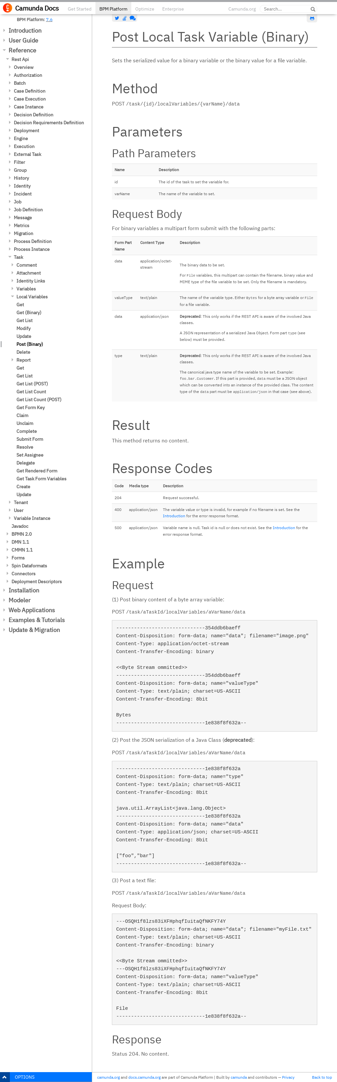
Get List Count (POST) (39, 400)
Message (23, 218)
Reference (22, 50)
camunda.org (108, 1077)
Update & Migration (34, 630)
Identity (22, 186)
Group (20, 170)
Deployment (26, 131)
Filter (19, 162)
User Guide (23, 40)
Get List (24, 320)
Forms (18, 558)
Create (23, 487)
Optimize (144, 9)
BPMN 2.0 (22, 534)
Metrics (21, 225)
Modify (23, 328)
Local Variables (32, 297)
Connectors (24, 574)
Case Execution (30, 99)
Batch (20, 83)
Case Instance (28, 107)
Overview (24, 67)
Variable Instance (32, 518)
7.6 (49, 19)
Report (23, 360)
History (21, 178)
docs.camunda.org (144, 1077)
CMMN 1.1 (22, 550)
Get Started (79, 9)
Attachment (28, 273)
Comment (26, 265)
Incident (23, 194)
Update (23, 336)
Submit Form (29, 439)
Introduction (25, 30)
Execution (24, 146)
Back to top (322, 1077)
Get (20, 305)
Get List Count (31, 392)
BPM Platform (113, 9)
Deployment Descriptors (37, 582)
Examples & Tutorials (37, 620)
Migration (23, 233)
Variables (26, 289)
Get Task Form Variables (41, 479)
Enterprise (173, 9)
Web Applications (32, 610)
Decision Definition (33, 115)
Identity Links (30, 281)
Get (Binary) (28, 313)
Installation (24, 590)
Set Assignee (29, 455)
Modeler (20, 600)
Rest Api (20, 59)
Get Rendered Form (36, 471)
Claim (22, 415)
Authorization (28, 75)
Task (18, 257)
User (18, 510)
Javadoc (20, 526)
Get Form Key (30, 407)
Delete (23, 352)
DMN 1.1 (20, 542)
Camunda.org (242, 9)
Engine (21, 138)
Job (17, 202)
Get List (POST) (32, 384)
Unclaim (24, 423)
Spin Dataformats (29, 566)
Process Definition (33, 241)
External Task (27, 154)
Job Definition (28, 210)
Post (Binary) (29, 344)
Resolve (24, 447)
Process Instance (32, 249)
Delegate (25, 463)
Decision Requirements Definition (49, 123)
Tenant (21, 502)
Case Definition (29, 91)
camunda (239, 1077)
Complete (26, 431)
